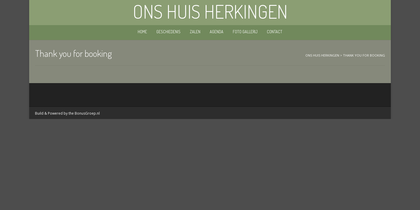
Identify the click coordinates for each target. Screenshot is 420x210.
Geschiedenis (168, 31)
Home (142, 31)
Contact (274, 31)
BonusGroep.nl (87, 113)
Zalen (195, 31)
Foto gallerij (245, 31)
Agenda (216, 31)
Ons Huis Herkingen (210, 11)
